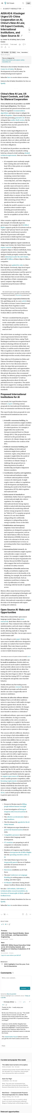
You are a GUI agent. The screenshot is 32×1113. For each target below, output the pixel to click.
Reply (3, 1045)
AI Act (3, 792)
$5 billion (10, 259)
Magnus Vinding (6, 1096)
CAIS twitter (20, 888)
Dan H (18, 39)
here (9, 77)
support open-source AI (10, 776)
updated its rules (17, 265)
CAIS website (11, 888)
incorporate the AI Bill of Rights (20, 852)
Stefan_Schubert (6, 1067)
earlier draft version (18, 120)
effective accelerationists (15, 817)
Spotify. (3, 83)
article (24, 301)
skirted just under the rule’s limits (16, 257)
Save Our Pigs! (7, 1079)
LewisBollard (5, 1080)
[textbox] (15, 981)
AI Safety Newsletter (12, 9)
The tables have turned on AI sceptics (15, 1065)
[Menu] (2, 3)
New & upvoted (11, 994)
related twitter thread (11, 1036)
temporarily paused (10, 862)
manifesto (10, 819)
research (18, 687)
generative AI (19, 118)
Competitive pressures (12, 835)
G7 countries (8, 842)
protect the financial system (13, 830)
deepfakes (9, 115)
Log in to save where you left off (11, 955)
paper (18, 639)
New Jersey (8, 870)
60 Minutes (8, 882)
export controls (6, 247)
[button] (2, 924)
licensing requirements (9, 781)
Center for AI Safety (9, 39)
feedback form (5, 895)
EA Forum (9, 3)
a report (9, 404)
